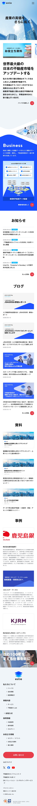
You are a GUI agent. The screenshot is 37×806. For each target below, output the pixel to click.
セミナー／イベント (14, 738)
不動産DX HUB (9, 777)
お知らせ (8, 713)
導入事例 (10, 745)
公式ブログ (7, 762)
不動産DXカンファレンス (12, 774)
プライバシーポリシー (8, 788)
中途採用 (10, 722)
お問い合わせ (18, 755)
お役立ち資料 (12, 741)
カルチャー (11, 729)
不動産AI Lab (12, 708)
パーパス (10, 688)
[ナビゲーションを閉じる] (33, 3)
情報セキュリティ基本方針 (9, 791)
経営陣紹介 (11, 695)
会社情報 (10, 691)
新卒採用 (10, 725)
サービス (10, 704)
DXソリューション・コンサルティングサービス (18, 782)
